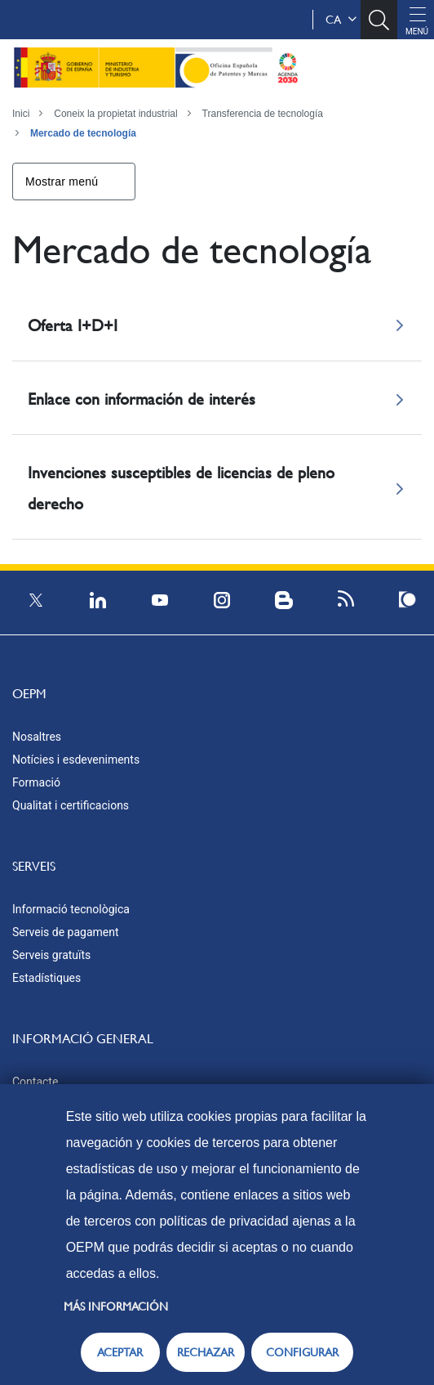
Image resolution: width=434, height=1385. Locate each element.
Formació (36, 782)
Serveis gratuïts (51, 954)
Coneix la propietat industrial (115, 113)
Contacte (35, 1081)
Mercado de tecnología (83, 133)
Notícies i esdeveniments (76, 759)
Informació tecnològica (71, 909)
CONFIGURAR (302, 1352)
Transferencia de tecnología (262, 113)
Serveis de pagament (65, 932)
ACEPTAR (120, 1352)
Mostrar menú (61, 181)
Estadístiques (46, 977)
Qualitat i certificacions (70, 805)
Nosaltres (36, 736)
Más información (116, 1306)
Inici (20, 113)
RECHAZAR (205, 1352)
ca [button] (341, 19)
